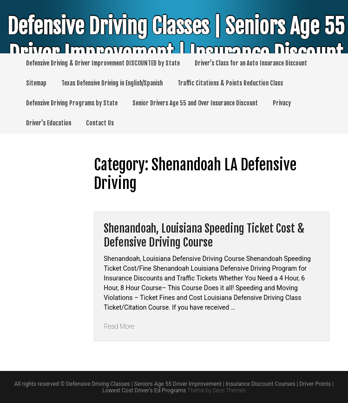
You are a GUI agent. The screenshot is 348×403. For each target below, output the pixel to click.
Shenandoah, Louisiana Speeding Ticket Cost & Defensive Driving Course (204, 235)
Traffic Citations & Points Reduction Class (230, 83)
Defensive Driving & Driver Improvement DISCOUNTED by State (103, 63)
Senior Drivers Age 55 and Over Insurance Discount (195, 103)
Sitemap (36, 83)
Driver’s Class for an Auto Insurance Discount (251, 63)
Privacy (282, 103)
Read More (119, 326)
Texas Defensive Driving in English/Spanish (112, 83)
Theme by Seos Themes (216, 390)
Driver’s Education (48, 123)
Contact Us (100, 123)
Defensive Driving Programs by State (72, 103)
